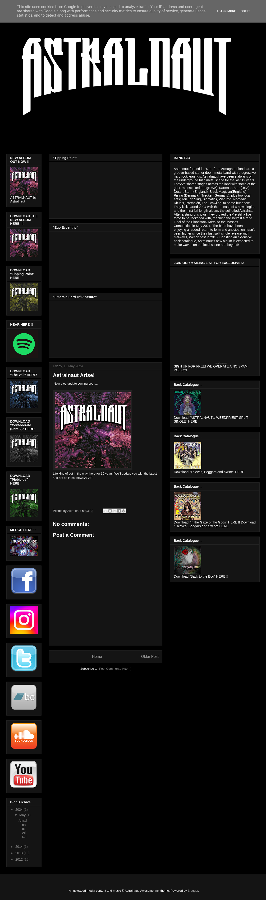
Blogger (193, 890)
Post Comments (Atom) (115, 668)
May (22, 815)
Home (97, 657)
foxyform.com (221, 363)
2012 (19, 859)
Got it (245, 11)
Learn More (226, 11)
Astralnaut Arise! (22, 829)
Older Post (150, 657)
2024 (19, 809)
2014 (19, 846)
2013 (19, 853)
